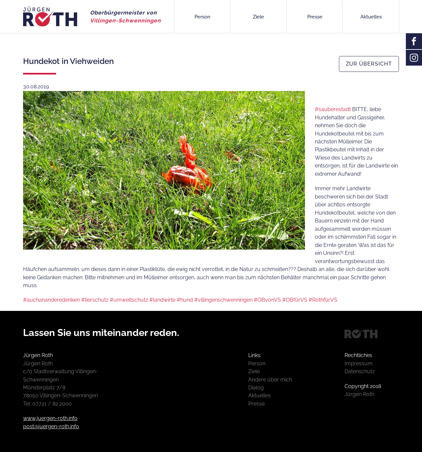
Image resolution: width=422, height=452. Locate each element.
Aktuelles (371, 17)
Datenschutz (360, 371)
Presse (314, 17)
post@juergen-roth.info (51, 426)
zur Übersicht (369, 64)
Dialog (256, 387)
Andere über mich (270, 380)
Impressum (359, 363)
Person (202, 17)
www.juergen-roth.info (50, 418)
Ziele (258, 17)
